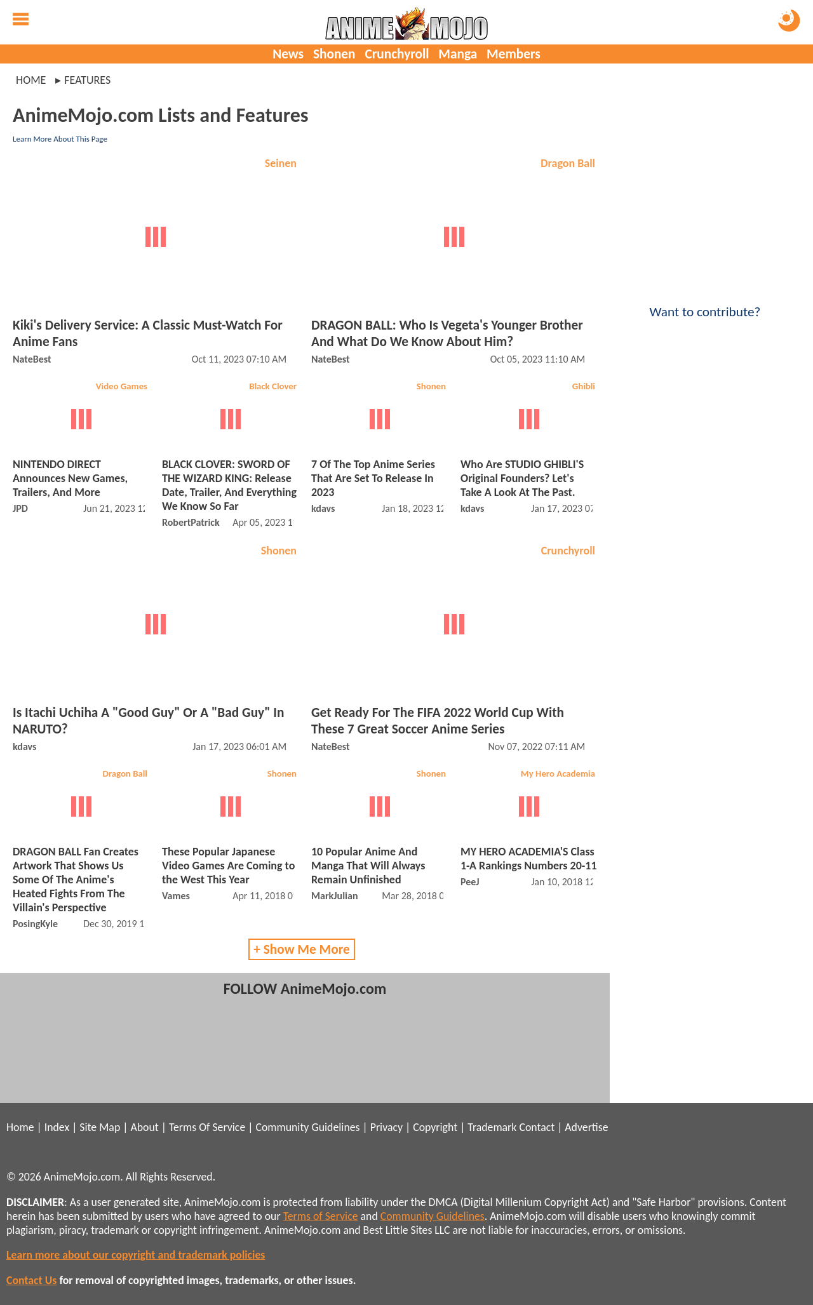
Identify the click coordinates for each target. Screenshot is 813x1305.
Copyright (435, 1127)
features (87, 80)
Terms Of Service (207, 1127)
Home (31, 80)
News (288, 54)
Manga (457, 54)
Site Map (99, 1127)
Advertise (586, 1127)
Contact (536, 1127)
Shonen (334, 54)
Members (514, 54)
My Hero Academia (558, 773)
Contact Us (31, 1280)
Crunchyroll (397, 54)
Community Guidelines (307, 1127)
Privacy (386, 1127)
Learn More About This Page (60, 139)
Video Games (121, 386)
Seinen (281, 163)
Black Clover (273, 386)
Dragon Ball (568, 163)
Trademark (491, 1127)
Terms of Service (320, 1216)
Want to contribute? (705, 303)
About (144, 1127)
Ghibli (583, 386)
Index (56, 1127)
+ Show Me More (301, 949)
